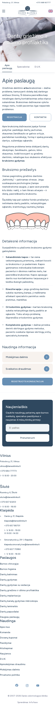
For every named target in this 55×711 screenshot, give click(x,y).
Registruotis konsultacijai (27, 381)
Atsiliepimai (6, 648)
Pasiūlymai (5, 643)
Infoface (33, 702)
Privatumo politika (10, 674)
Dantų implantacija (10, 595)
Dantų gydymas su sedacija (15, 585)
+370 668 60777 (43, 2)
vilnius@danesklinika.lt (10, 466)
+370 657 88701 (12, 525)
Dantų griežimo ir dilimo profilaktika (19, 590)
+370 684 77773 (8, 471)
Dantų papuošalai (9, 611)
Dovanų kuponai (8, 637)
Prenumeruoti (27, 437)
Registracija (14, 117)
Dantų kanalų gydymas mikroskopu (19, 601)
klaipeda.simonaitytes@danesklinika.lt (22, 544)
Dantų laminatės (9, 606)
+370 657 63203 (8, 502)
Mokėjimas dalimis (17, 357)
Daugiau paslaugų (9, 617)
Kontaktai (40, 117)
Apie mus (5, 627)
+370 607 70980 (12, 549)
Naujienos (5, 653)
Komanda (5, 632)
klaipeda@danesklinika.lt (15, 521)
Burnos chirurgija (9, 563)
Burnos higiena (8, 569)
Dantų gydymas (8, 579)
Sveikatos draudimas (18, 369)
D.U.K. (3, 659)
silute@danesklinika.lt (10, 497)
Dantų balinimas (8, 574)
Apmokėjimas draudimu (12, 664)
